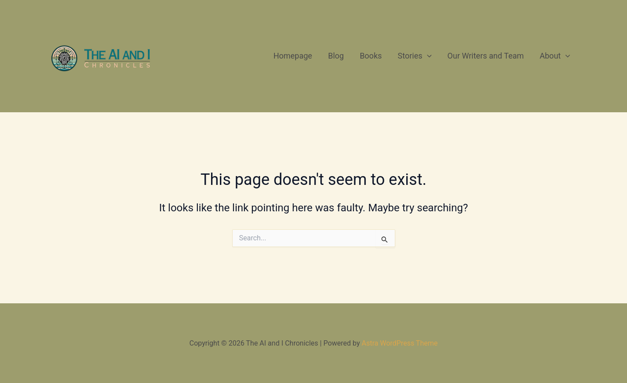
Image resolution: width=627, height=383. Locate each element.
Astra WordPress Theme (400, 343)
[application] (427, 56)
